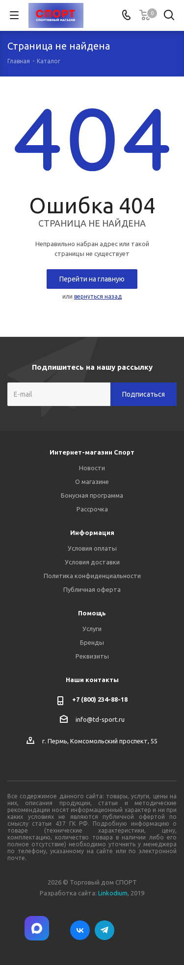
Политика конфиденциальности (92, 575)
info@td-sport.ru (100, 719)
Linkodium (113, 892)
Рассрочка (92, 509)
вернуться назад (98, 296)
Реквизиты (92, 656)
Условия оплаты (92, 548)
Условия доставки (92, 562)
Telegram (104, 930)
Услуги (92, 628)
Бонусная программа (92, 495)
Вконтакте (80, 930)
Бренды (92, 642)
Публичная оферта (92, 589)
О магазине (92, 481)
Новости (92, 467)
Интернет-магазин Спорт (92, 452)
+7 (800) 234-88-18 (100, 699)
